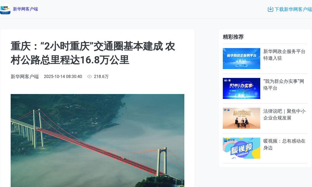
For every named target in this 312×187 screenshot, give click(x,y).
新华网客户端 (25, 76)
